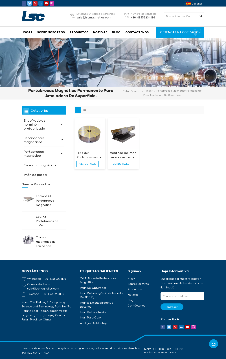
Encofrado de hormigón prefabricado (34, 124)
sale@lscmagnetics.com (93, 17)
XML (169, 348)
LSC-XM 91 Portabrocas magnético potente (45, 206)
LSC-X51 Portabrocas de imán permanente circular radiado (89, 155)
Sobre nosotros (51, 32)
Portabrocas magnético (34, 153)
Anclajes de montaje (93, 323)
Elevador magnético (40, 165)
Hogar (27, 32)
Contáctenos (137, 32)
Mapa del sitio (154, 348)
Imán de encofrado (93, 312)
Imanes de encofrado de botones (96, 304)
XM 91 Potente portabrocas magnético (98, 280)
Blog (116, 32)
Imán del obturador (93, 287)
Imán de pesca (35, 174)
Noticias (100, 32)
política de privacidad (160, 352)
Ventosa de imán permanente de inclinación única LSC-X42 (122, 155)
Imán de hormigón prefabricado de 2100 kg (101, 295)
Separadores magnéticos (34, 140)
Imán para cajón (91, 317)
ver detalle (87, 163)
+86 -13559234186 (143, 17)
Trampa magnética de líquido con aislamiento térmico (46, 248)
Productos (78, 32)
